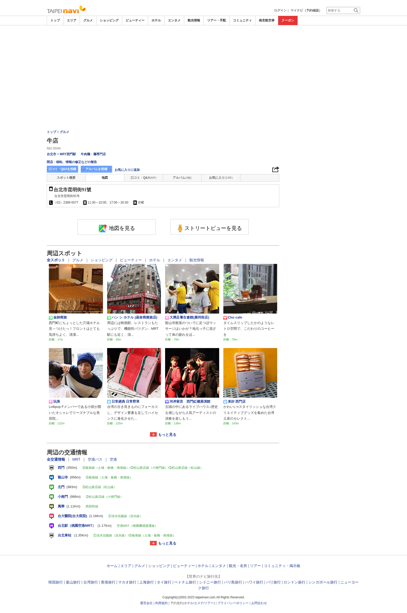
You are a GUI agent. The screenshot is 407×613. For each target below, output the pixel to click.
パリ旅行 (273, 582)
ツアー (255, 566)
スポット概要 (66, 178)
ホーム (112, 566)
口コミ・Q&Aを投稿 (62, 169)
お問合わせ (259, 603)
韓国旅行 (55, 582)
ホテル (156, 20)
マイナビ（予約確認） (306, 10)
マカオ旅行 (127, 582)
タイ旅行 (164, 582)
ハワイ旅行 (254, 582)
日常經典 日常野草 (123, 402)
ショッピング (109, 20)
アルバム (182, 178)
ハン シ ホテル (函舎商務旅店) (132, 317)
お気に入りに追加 (127, 170)
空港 (113, 459)
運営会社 (146, 603)
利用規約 (161, 603)
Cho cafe (232, 317)
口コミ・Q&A (143, 178)
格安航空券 (267, 20)
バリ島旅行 (233, 582)
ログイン (280, 10)
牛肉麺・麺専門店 (93, 154)
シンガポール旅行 (323, 582)
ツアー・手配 (216, 20)
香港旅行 (108, 582)
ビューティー (135, 20)
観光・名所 (238, 566)
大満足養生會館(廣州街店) (187, 317)
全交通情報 (56, 459)
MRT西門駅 (68, 154)
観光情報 (194, 20)
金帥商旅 (58, 317)
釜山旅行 (73, 582)
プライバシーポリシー (233, 603)
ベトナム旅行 (185, 582)
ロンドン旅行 (294, 582)
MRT (77, 459)
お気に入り (220, 178)
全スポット (56, 260)
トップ (55, 20)
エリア (71, 20)
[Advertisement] (203, 39)
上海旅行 (146, 582)
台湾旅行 (90, 582)
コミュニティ (242, 20)
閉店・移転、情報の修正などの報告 (72, 162)
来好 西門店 (234, 402)
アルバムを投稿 (96, 169)
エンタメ (174, 20)
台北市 (51, 154)
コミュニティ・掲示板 (282, 566)
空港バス (95, 459)
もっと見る (167, 434)
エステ (198, 603)
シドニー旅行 (210, 582)
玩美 (54, 402)
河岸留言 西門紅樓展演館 (187, 402)
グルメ (88, 20)
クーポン (288, 20)
